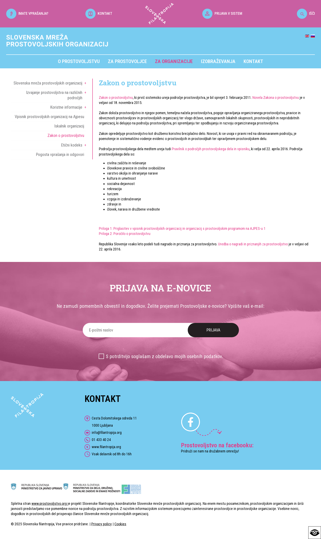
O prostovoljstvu (79, 61)
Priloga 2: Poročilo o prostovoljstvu (124, 233)
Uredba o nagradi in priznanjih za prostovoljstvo (253, 244)
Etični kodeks (71, 145)
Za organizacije (174, 61)
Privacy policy (101, 524)
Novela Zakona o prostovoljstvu (275, 97)
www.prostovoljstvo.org (49, 503)
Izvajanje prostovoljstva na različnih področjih (54, 95)
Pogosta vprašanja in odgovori (60, 154)
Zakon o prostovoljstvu (65, 135)
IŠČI (306, 13)
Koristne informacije (66, 107)
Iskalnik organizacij (69, 126)
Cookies (120, 524)
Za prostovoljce (127, 61)
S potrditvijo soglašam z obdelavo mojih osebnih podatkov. (164, 356)
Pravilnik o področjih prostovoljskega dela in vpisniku (211, 149)
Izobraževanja (218, 61)
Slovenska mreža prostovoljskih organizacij (48, 83)
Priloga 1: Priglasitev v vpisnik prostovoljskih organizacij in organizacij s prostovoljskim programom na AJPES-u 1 (182, 228)
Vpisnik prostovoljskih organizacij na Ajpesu (49, 116)
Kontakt (253, 61)
